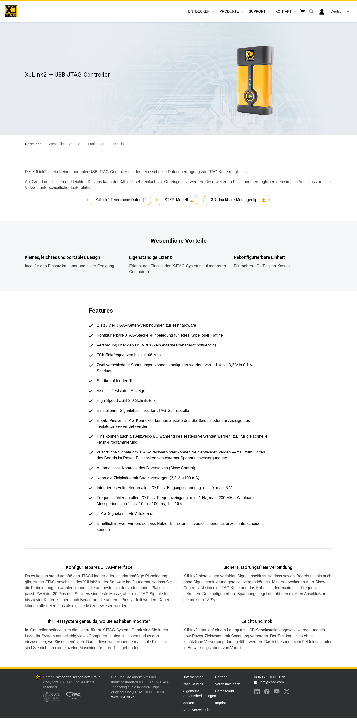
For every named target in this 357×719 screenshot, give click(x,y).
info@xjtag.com (272, 682)
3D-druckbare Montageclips (235, 199)
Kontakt (283, 11)
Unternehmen (193, 677)
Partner (221, 677)
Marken (188, 703)
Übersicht (33, 144)
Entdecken (198, 11)
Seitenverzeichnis (196, 710)
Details (118, 144)
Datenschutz (225, 691)
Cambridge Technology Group (78, 677)
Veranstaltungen (227, 684)
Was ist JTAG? (122, 697)
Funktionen (96, 144)
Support (257, 11)
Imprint (220, 703)
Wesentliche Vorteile (64, 144)
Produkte (229, 11)
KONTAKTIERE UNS (270, 677)
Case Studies (192, 684)
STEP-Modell (176, 199)
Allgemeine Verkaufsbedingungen (197, 693)
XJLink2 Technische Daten (118, 199)
